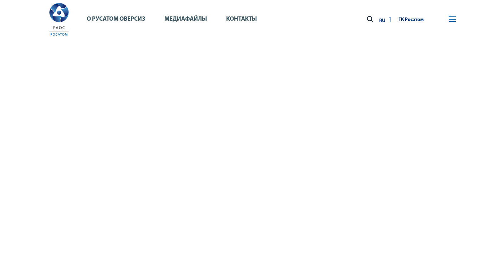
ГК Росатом (411, 19)
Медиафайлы (185, 19)
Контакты (241, 19)
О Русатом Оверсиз (116, 19)
